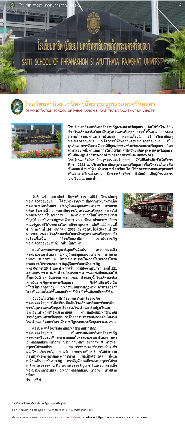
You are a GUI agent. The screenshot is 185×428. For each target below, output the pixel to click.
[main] (120, 153)
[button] (4, 5)
